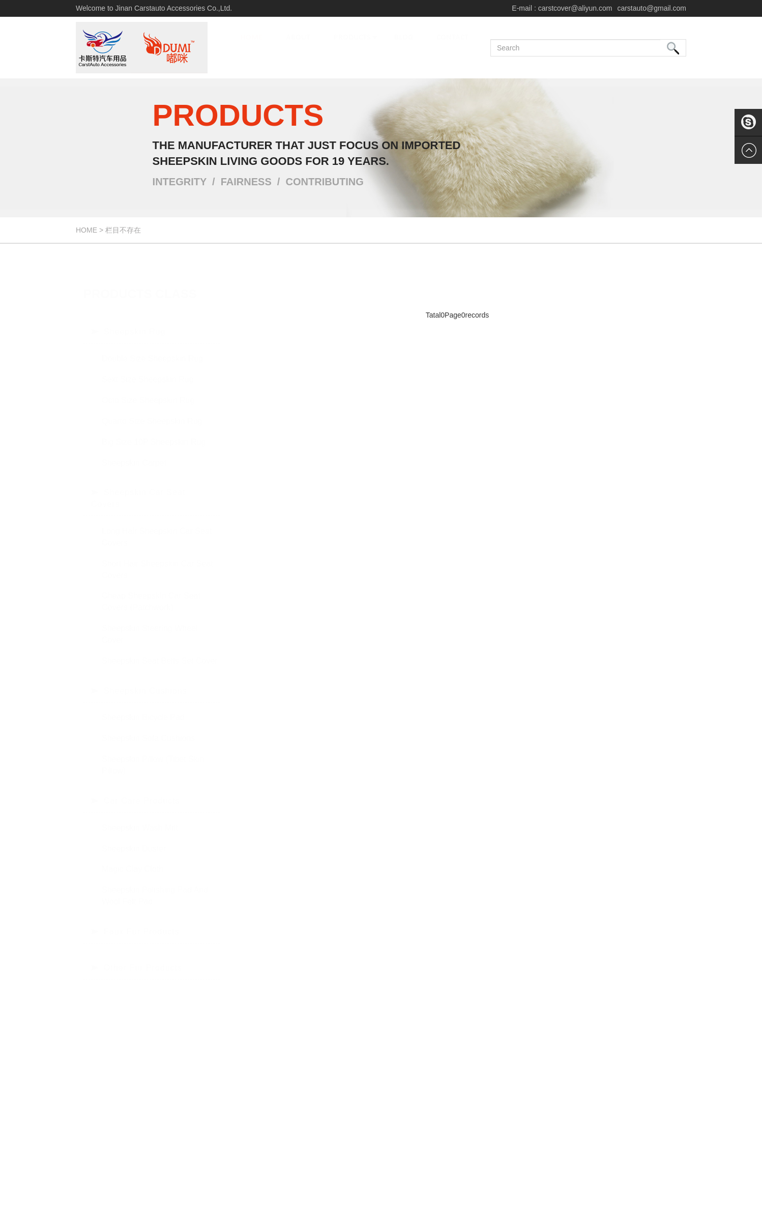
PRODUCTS (355, 48)
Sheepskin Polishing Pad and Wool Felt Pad (155, 885)
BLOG (403, 48)
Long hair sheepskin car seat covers (157, 527)
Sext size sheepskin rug (148, 369)
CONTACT (452, 48)
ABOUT (298, 48)
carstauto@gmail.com (651, 8)
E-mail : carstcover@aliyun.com (562, 8)
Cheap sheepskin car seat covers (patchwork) (151, 591)
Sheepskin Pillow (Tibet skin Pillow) (153, 755)
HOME (251, 48)
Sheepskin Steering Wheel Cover (150, 624)
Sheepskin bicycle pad (143, 707)
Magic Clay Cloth (132, 858)
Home (86, 230)
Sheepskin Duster (134, 838)
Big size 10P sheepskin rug (154, 432)
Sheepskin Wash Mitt (140, 817)
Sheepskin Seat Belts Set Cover (160, 650)
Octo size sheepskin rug (148, 390)
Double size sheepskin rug (152, 348)
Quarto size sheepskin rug (152, 411)
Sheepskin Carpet (134, 452)
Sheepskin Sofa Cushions (148, 728)
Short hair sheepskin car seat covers (157, 559)
